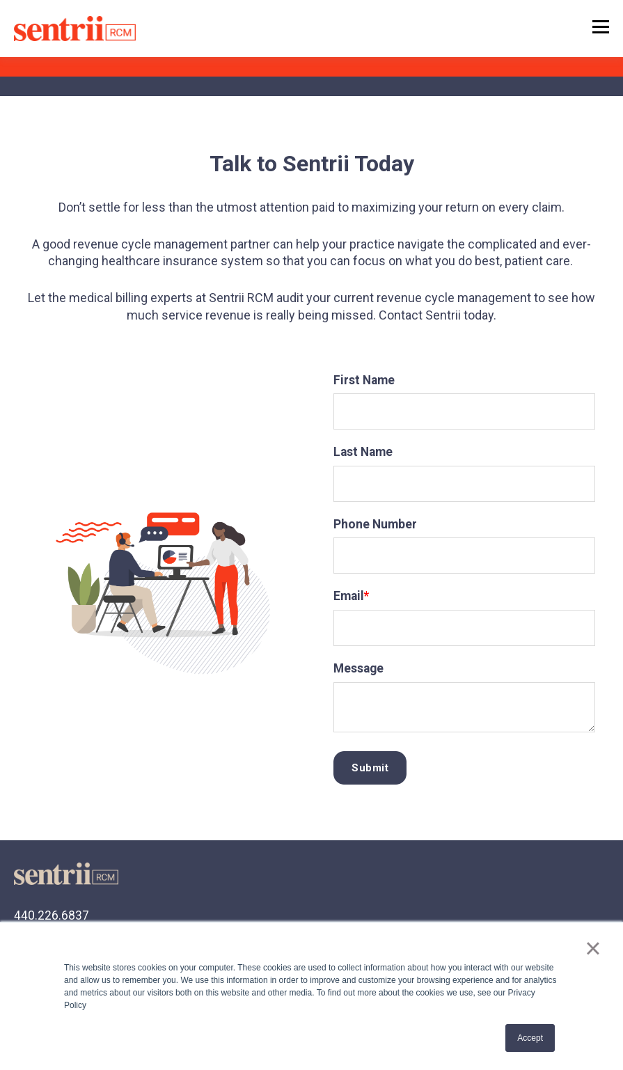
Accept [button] (530, 1038)
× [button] (593, 948)
